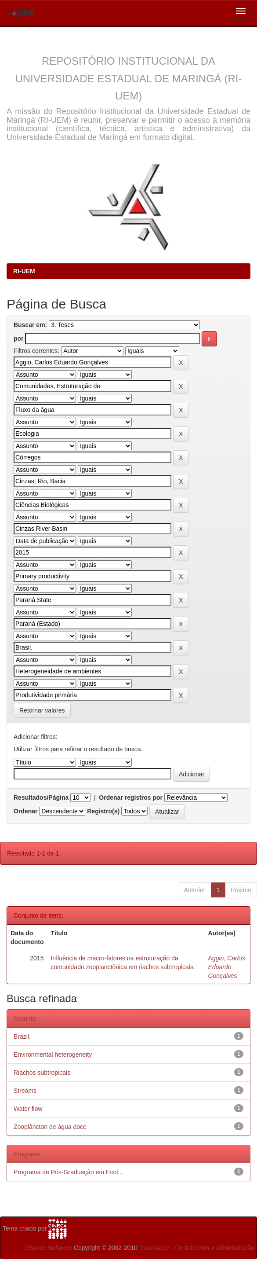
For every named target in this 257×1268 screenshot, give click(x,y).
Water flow (28, 1108)
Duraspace (154, 1247)
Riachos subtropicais (42, 1072)
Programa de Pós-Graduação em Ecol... (68, 1172)
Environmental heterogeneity (53, 1054)
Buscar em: (30, 324)
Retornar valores (42, 710)
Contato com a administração (214, 1247)
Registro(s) (103, 811)
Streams (25, 1090)
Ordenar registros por (131, 797)
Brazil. (22, 1036)
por (19, 338)
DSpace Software (48, 1247)
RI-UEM (24, 271)
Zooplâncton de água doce (50, 1126)
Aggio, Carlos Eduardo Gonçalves (226, 967)
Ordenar (25, 811)
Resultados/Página (41, 797)
